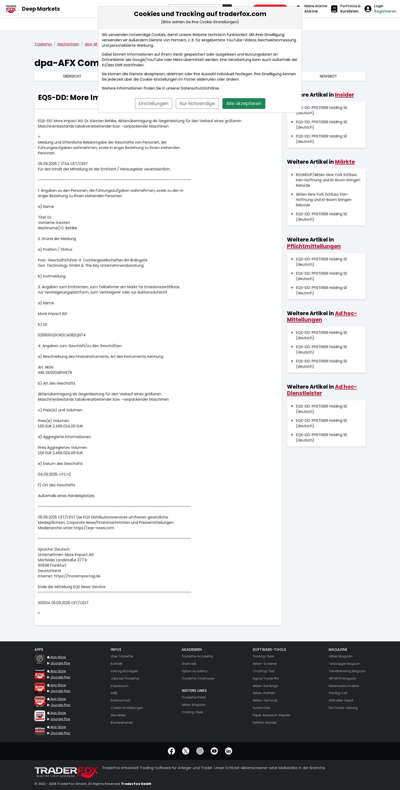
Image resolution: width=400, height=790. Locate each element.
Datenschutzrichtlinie (200, 88)
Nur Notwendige (197, 103)
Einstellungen (153, 103)
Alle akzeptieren (243, 103)
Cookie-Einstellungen (159, 79)
